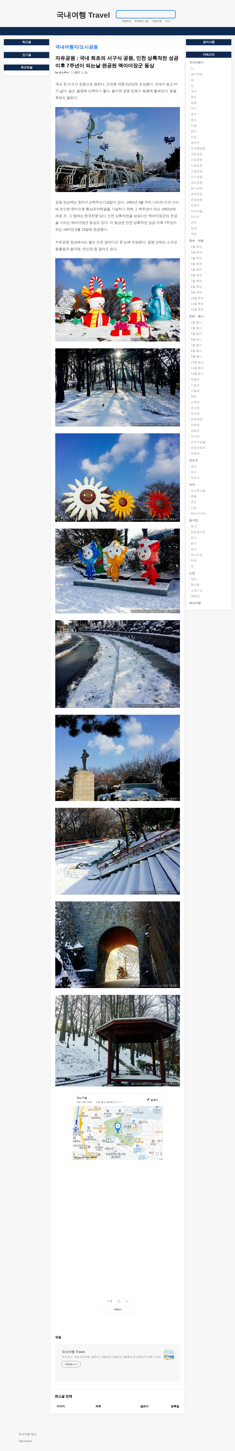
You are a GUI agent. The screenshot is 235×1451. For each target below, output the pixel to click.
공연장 (195, 413)
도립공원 (197, 159)
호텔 (194, 496)
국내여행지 (196, 62)
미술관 (195, 385)
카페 (194, 560)
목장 (194, 233)
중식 (194, 543)
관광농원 (197, 199)
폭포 (194, 97)
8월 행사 (196, 350)
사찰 (194, 125)
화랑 (194, 396)
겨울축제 (126, 21)
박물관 (195, 379)
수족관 (195, 402)
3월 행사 (196, 333)
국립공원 (197, 154)
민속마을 (197, 211)
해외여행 (195, 603)
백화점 (195, 596)
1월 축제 (196, 246)
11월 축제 (197, 303)
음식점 (193, 520)
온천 (194, 222)
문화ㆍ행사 (196, 316)
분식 (194, 526)
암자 (194, 131)
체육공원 (197, 194)
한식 (194, 537)
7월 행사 (196, 345)
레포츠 (193, 460)
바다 (194, 108)
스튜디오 (197, 590)
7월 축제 (196, 281)
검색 (171, 14)
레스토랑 (197, 554)
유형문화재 (198, 447)
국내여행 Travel (83, 15)
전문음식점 (198, 532)
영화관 (195, 430)
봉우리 (195, 142)
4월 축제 (196, 263)
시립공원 (197, 165)
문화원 (195, 425)
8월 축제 (196, 286)
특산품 (195, 584)
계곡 (194, 91)
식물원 (195, 390)
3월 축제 (196, 258)
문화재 (195, 453)
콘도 (194, 502)
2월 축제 (196, 252)
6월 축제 (196, 275)
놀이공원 (197, 188)
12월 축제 (197, 309)
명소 (194, 119)
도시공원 (197, 176)
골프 (194, 466)
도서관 (195, 436)
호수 (194, 114)
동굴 (194, 102)
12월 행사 (197, 373)
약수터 (195, 216)
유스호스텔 (198, 490)
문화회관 (197, 419)
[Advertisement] (117, 1263)
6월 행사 (196, 339)
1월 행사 (196, 322)
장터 (194, 579)
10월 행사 (197, 362)
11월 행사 (197, 368)
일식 (194, 549)
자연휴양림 (198, 148)
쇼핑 (192, 573)
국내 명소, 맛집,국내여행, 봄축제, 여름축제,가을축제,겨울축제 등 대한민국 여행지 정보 (111, 1356)
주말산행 (157, 21)
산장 (194, 507)
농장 (194, 228)
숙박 (192, 484)
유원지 (195, 205)
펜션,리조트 (198, 513)
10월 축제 (197, 298)
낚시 (194, 472)
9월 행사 (196, 356)
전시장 (195, 407)
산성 (194, 136)
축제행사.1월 (142, 21)
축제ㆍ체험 (196, 240)
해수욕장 (197, 74)
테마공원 (197, 182)
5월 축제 (196, 269)
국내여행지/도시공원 (76, 46)
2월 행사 (196, 328)
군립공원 (197, 171)
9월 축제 (196, 292)
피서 (167, 21)
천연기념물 (198, 442)
